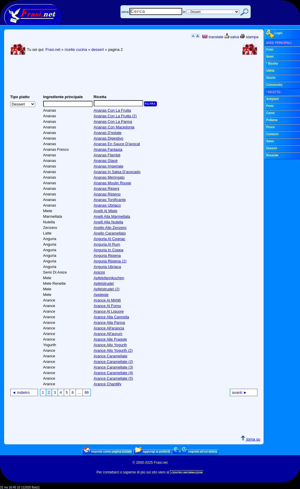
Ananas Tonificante (110, 199)
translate (212, 37)
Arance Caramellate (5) (113, 378)
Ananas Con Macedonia (114, 127)
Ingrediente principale (63, 97)
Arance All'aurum (108, 333)
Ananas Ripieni (106, 188)
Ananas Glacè (106, 160)
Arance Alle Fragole (110, 339)
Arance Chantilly (108, 384)
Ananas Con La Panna (113, 121)
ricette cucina (76, 49)
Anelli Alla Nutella (108, 222)
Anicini (99, 272)
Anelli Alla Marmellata (112, 216)
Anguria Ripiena (107, 255)
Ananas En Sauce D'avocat (117, 144)
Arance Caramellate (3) (113, 367)
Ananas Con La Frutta (112, 110)
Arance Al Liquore (109, 311)
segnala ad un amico (195, 451)
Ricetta (100, 97)
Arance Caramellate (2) (113, 361)
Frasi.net (53, 49)
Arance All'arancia (109, 328)
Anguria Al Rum (107, 244)
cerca (124, 12)
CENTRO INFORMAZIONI (187, 472)
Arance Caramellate (111, 356)
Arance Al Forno (107, 306)
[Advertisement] (116, 76)
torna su (250, 439)
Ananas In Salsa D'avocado (117, 172)
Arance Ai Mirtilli (107, 300)
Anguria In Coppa (108, 250)
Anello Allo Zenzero (110, 227)
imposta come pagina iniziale (107, 451)
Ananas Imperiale (108, 166)
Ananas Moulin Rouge (112, 183)
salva (231, 37)
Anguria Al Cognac (109, 239)
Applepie (101, 294)
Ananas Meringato (109, 177)
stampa (249, 37)
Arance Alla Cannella (111, 317)
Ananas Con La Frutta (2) (115, 116)
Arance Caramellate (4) (113, 373)
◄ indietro (21, 392)
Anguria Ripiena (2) (110, 261)
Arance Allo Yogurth (110, 345)
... (79, 392)
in (184, 12)
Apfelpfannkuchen (109, 278)
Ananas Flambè (107, 155)
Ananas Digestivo (108, 138)
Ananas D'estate (108, 132)
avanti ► (239, 392)
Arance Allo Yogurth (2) (113, 350)
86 (87, 392)
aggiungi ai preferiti (152, 451)
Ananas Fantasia (108, 149)
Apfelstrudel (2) (107, 289)
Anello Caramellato (110, 233)
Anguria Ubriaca (107, 266)
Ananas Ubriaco (107, 205)
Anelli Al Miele (106, 211)
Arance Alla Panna (109, 322)
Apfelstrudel (104, 283)
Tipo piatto (20, 97)
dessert (97, 49)
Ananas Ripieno (107, 194)
